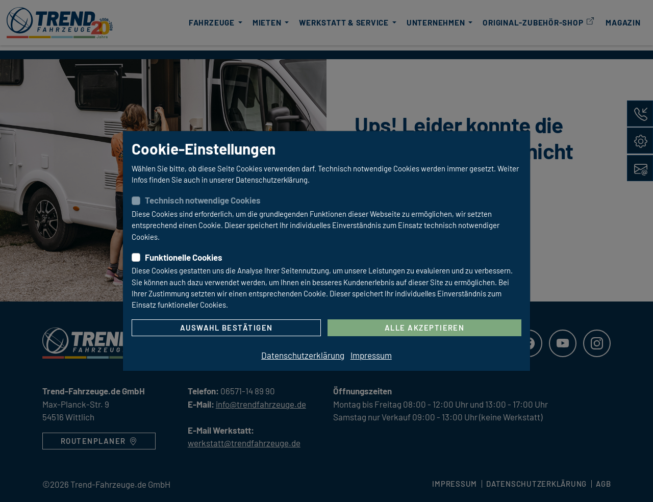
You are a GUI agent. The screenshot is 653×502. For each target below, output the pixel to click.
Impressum (371, 355)
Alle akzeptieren (425, 327)
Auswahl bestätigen (226, 327)
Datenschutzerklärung (302, 355)
